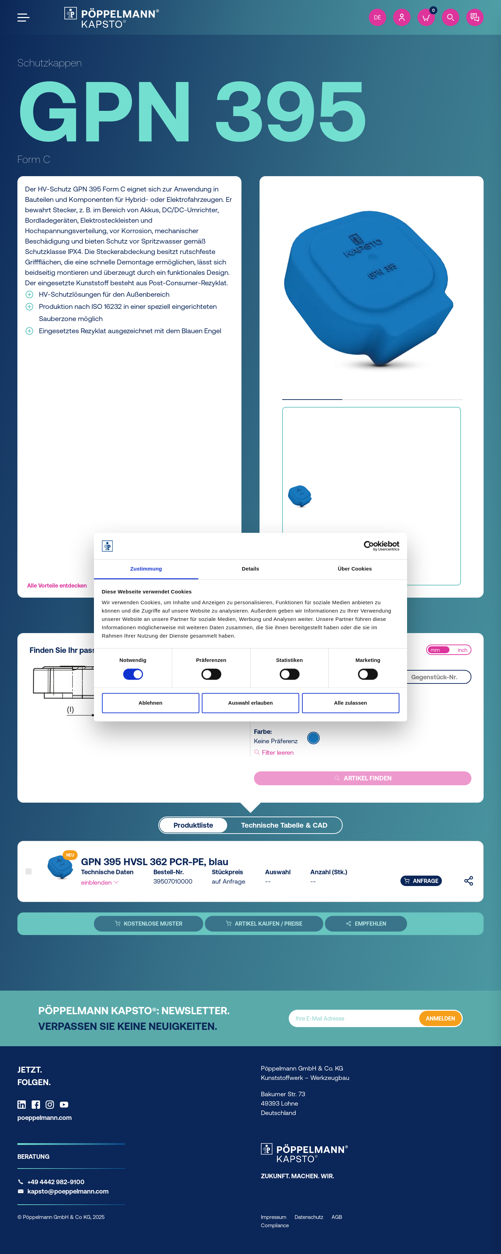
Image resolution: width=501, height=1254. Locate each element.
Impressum (273, 1217)
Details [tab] (250, 569)
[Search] (450, 17)
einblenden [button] (100, 882)
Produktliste (193, 825)
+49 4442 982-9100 (56, 1182)
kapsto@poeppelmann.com (68, 1191)
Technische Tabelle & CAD (284, 825)
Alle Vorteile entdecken (57, 585)
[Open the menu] (23, 17)
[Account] (402, 17)
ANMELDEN (440, 1018)
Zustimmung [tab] (146, 569)
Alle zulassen (350, 703)
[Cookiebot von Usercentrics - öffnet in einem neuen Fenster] (369, 546)
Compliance (275, 1225)
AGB (337, 1217)
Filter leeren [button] (274, 752)
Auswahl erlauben (250, 703)
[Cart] (426, 17)
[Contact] (475, 17)
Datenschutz (309, 1217)
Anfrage (421, 881)
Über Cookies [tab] (355, 569)
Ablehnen (150, 703)
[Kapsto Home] (111, 17)
